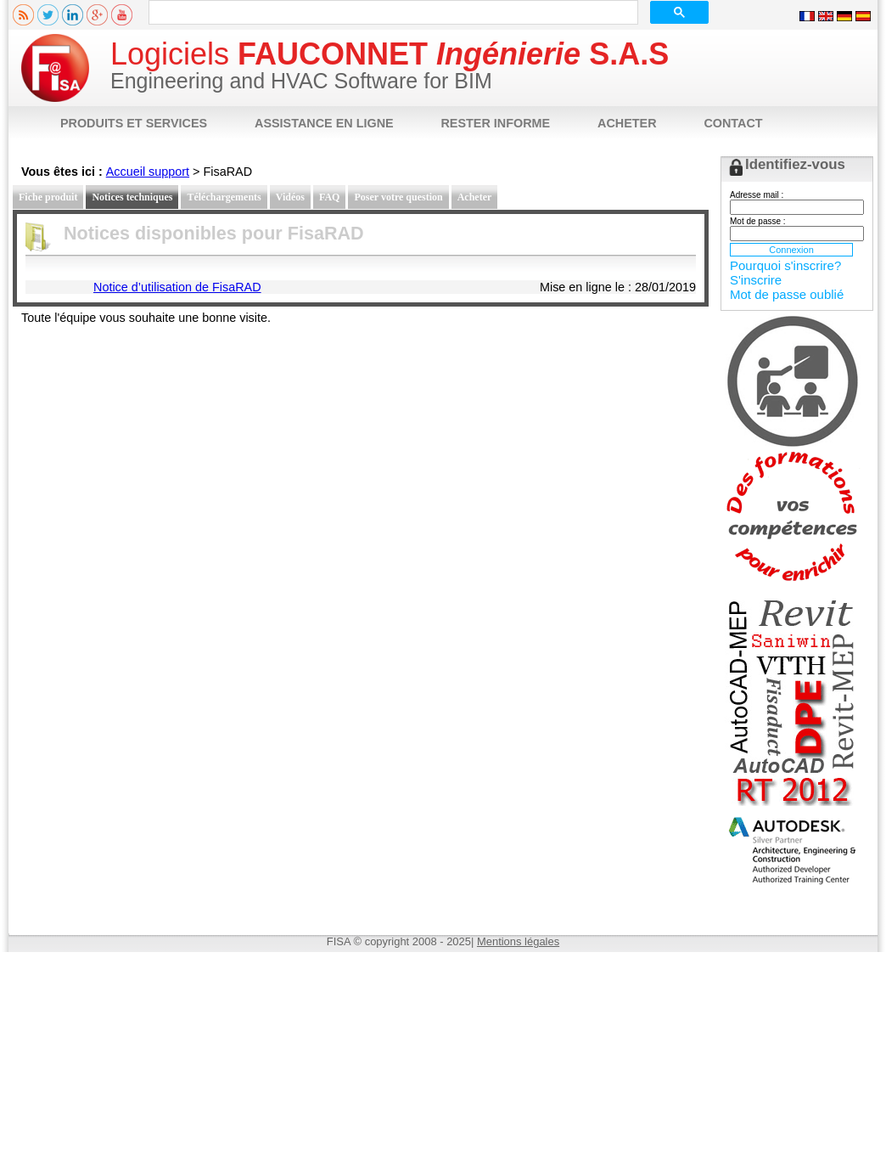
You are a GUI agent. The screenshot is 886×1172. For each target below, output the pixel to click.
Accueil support (147, 171)
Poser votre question (398, 197)
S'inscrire (756, 280)
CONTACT (733, 123)
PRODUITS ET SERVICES (133, 123)
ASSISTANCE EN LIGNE (324, 123)
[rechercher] (391, 12)
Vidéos (290, 197)
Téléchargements (224, 197)
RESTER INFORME (495, 123)
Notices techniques (132, 197)
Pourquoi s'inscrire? (785, 265)
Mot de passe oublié (787, 294)
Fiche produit (48, 197)
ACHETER (627, 123)
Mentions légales (518, 941)
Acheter (474, 197)
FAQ (329, 197)
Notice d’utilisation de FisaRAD (177, 287)
